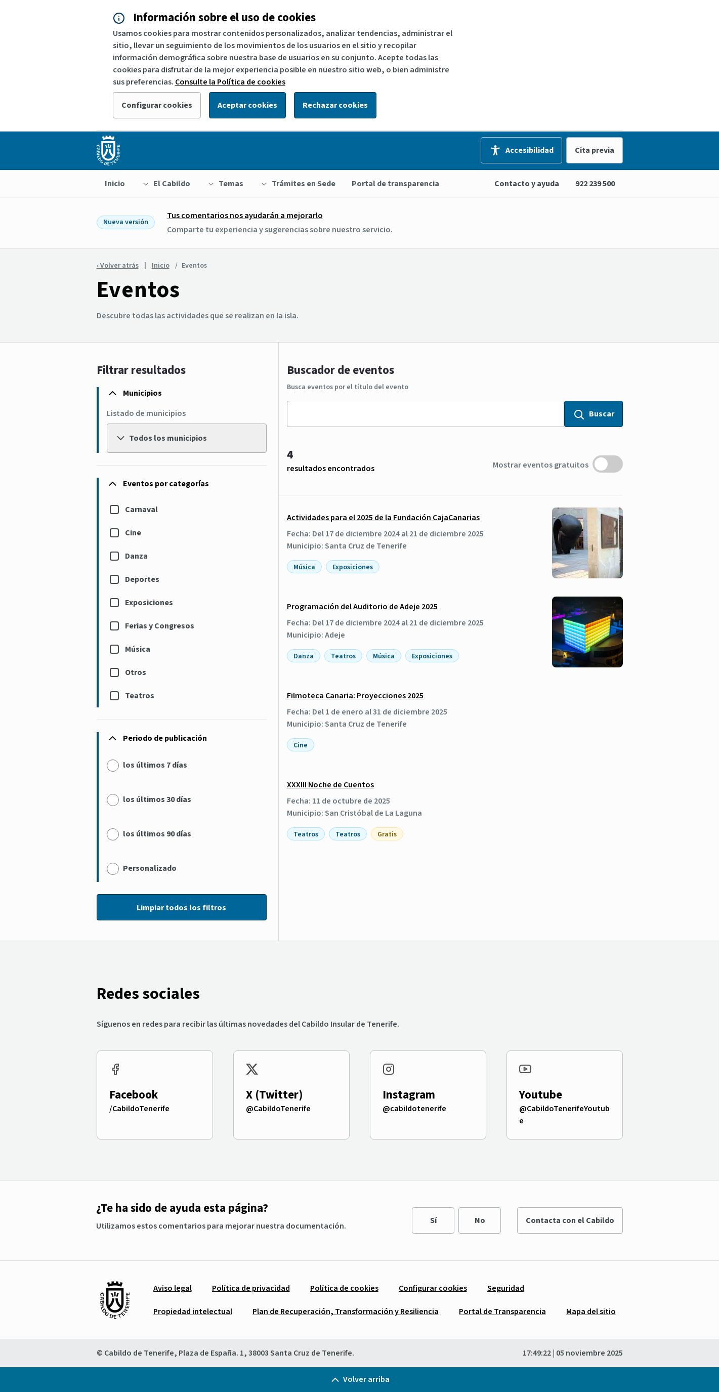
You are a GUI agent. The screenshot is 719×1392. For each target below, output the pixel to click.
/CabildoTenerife (139, 1108)
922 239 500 (595, 183)
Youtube (540, 1094)
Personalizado (150, 868)
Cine (133, 532)
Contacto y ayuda (526, 183)
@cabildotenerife (414, 1108)
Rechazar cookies (335, 105)
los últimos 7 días (155, 765)
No (480, 1220)
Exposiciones (149, 602)
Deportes (142, 579)
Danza (136, 556)
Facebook (133, 1094)
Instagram (409, 1094)
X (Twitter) (274, 1094)
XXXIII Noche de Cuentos (330, 784)
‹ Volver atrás (118, 266)
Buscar (593, 414)
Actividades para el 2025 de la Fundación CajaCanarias (383, 517)
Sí (433, 1220)
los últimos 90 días (157, 833)
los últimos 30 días (157, 799)
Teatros (139, 695)
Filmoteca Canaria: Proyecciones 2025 (355, 695)
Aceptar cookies (247, 105)
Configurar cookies (156, 105)
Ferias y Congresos (159, 625)
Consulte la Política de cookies (230, 82)
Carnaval (141, 509)
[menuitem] (115, 184)
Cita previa (594, 150)
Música (137, 649)
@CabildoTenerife (278, 1108)
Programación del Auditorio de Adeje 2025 (362, 606)
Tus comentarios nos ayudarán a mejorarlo (245, 215)
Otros (135, 672)
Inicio (161, 266)
